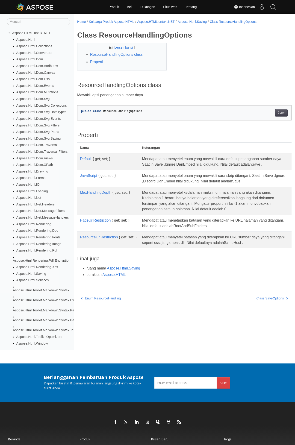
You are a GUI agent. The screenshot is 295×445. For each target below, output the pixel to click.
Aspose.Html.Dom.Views (34, 158)
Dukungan (147, 7)
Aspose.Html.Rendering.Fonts (38, 237)
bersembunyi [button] (121, 47)
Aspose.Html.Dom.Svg (33, 99)
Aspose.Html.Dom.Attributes (37, 66)
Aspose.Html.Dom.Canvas (35, 72)
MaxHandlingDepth (95, 192)
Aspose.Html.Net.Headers (35, 204)
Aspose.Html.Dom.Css (33, 79)
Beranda (14, 439)
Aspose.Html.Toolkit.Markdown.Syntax (41, 290)
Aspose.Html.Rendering (33, 224)
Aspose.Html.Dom (29, 59)
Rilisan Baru (159, 439)
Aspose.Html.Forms (30, 178)
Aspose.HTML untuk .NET (31, 33)
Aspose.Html (25, 39)
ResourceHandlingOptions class (116, 54)
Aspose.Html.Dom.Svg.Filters (38, 125)
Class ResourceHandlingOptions (233, 21)
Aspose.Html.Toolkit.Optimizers (39, 337)
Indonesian (244, 7)
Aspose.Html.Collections (34, 46)
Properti (96, 62)
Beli (129, 7)
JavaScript (88, 176)
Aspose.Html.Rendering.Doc (37, 230)
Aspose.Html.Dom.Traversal (37, 145)
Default (86, 159)
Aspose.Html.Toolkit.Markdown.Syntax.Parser (46, 310)
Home (81, 21)
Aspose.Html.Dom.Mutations (37, 92)
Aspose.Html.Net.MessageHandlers (42, 217)
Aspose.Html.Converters (34, 53)
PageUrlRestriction (95, 220)
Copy (266, 112)
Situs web (170, 7)
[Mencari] (38, 21)
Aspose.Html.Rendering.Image (39, 244)
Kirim (223, 383)
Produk (114, 7)
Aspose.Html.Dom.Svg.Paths (37, 132)
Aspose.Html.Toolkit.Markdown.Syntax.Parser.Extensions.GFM (59, 320)
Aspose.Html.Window (32, 343)
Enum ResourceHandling (101, 298)
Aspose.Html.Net (28, 197)
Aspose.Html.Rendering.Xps (37, 267)
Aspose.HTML (114, 275)
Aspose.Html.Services (32, 280)
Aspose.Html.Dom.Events (35, 86)
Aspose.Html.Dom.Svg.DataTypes (41, 112)
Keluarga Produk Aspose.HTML (111, 21)
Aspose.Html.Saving (31, 273)
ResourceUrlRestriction (99, 237)
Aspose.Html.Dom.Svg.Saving (38, 138)
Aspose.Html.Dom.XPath (34, 165)
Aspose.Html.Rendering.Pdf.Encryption (42, 260)
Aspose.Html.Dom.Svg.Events (38, 118)
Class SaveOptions (257, 298)
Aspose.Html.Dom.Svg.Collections (41, 105)
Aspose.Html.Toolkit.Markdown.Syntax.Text (44, 330)
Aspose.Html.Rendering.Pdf (36, 250)
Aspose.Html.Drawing (32, 171)
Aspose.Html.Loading (32, 191)
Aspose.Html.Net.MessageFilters (40, 211)
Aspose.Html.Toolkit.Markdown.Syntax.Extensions (49, 300)
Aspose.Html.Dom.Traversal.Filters (42, 151)
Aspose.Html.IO (28, 184)
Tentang (191, 7)
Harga (227, 439)
